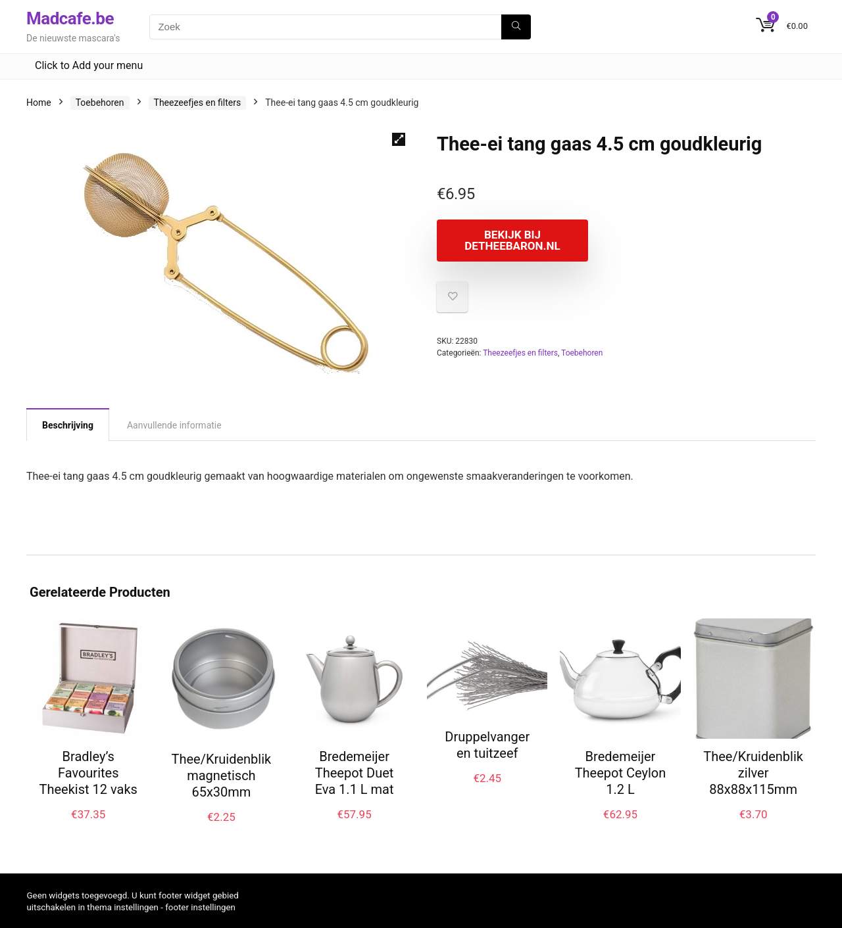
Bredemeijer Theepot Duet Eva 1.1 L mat (354, 773)
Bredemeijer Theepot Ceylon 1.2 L (620, 773)
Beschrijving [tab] (67, 425)
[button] (398, 139)
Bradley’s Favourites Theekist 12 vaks (88, 773)
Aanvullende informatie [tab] (174, 425)
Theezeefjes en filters (197, 102)
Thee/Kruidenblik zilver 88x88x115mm (753, 773)
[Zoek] (516, 26)
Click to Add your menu (89, 65)
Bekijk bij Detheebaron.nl (512, 240)
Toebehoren (100, 102)
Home (38, 102)
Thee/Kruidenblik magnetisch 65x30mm (222, 775)
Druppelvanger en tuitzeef (487, 745)
